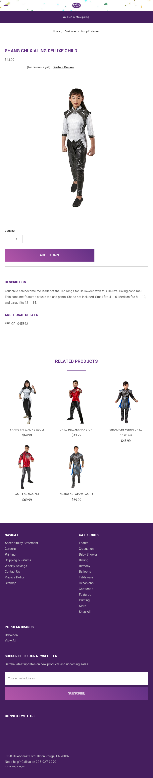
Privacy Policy (15, 577)
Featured (85, 595)
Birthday (84, 566)
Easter (83, 543)
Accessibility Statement (21, 543)
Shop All (84, 612)
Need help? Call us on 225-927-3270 (30, 762)
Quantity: (10, 231)
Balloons (85, 571)
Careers (10, 549)
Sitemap (10, 583)
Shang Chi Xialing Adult (27, 429)
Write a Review (63, 67)
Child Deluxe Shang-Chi (76, 429)
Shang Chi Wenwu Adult (76, 494)
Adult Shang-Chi (27, 494)
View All (10, 641)
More (82, 606)
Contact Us (12, 571)
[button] (104, 255)
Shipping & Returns (18, 560)
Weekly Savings (16, 566)
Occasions (86, 583)
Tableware (86, 577)
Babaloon (11, 635)
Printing (10, 554)
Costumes (86, 589)
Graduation (86, 549)
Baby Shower (88, 554)
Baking (83, 560)
